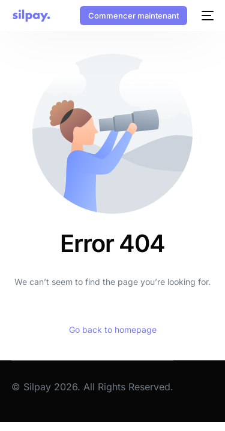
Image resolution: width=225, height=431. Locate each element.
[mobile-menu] (206, 15)
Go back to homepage (113, 329)
